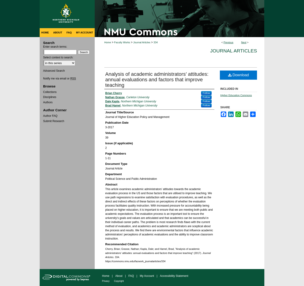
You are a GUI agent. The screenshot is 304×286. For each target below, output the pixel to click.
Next (243, 42)
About (118, 276)
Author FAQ (50, 115)
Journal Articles (141, 42)
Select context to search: (58, 57)
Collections (50, 92)
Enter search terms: (55, 46)
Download (238, 75)
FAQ (131, 276)
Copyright (119, 281)
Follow (206, 93)
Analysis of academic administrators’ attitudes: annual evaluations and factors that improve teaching (156, 79)
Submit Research (53, 121)
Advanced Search (54, 70)
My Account (147, 276)
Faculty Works (122, 42)
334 (156, 42)
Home (107, 42)
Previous (228, 42)
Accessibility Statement (174, 276)
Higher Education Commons (236, 95)
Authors (48, 102)
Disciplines (49, 97)
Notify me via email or (59, 78)
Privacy (106, 281)
